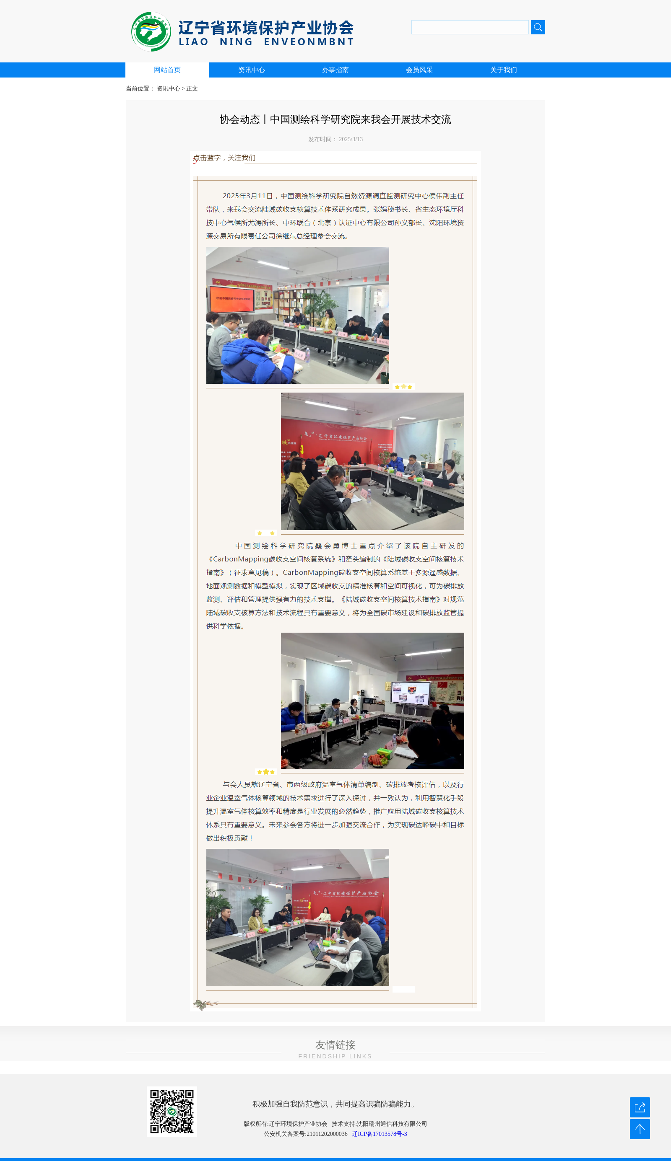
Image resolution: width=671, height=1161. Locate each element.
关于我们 (503, 69)
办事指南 (335, 69)
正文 (192, 88)
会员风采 (419, 69)
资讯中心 (251, 69)
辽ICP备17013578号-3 (379, 1134)
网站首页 (167, 69)
